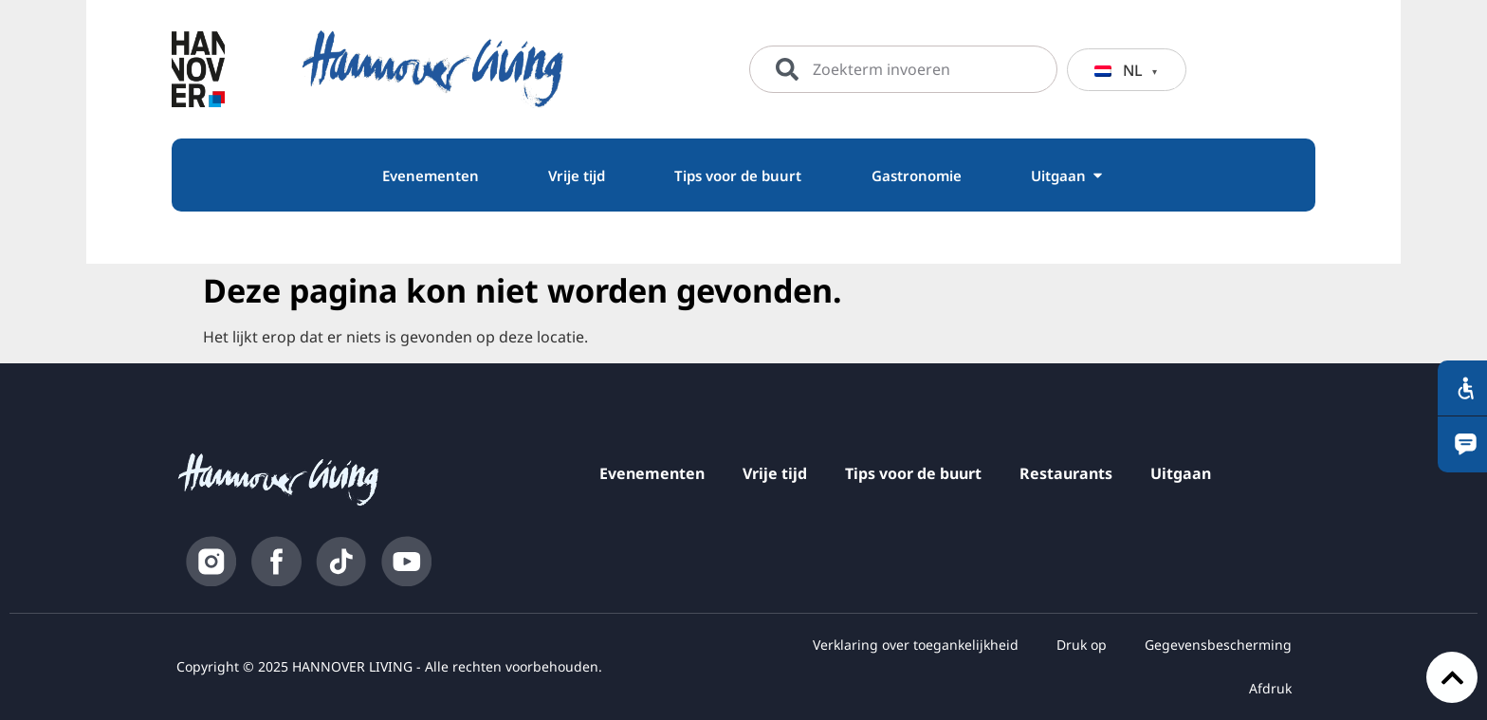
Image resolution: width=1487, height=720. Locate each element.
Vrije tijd (775, 473)
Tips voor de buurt (913, 473)
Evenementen (652, 473)
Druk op (1081, 645)
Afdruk (1270, 688)
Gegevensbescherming (1218, 645)
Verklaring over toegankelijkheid (916, 645)
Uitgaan (1180, 473)
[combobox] (903, 69)
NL (1118, 70)
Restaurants (1065, 473)
